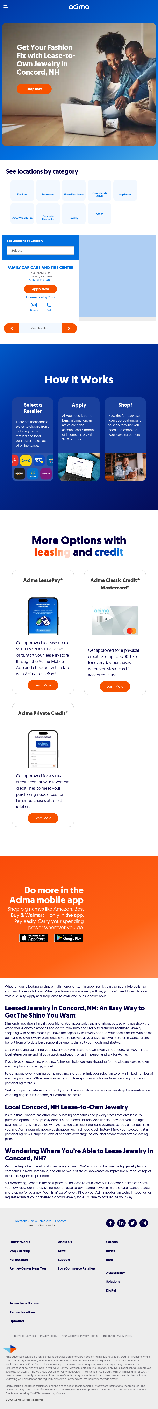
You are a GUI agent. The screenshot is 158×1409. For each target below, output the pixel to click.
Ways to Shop (20, 1251)
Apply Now (40, 289)
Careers (112, 1242)
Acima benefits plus (24, 1303)
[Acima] (79, 9)
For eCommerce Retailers (77, 1268)
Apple (34, 939)
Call (49, 307)
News (62, 1251)
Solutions (113, 1281)
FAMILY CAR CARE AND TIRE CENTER (40, 267)
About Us (65, 1242)
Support (64, 1260)
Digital (111, 1290)
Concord (60, 1221)
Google (69, 939)
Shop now (34, 89)
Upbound (17, 1321)
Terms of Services (25, 1336)
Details (34, 307)
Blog (109, 1260)
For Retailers (19, 1260)
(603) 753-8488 (41, 280)
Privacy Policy (48, 1336)
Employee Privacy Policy (117, 1336)
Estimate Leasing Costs (40, 297)
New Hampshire (41, 1221)
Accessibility (115, 1272)
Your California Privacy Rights (79, 1336)
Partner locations (22, 1312)
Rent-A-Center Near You (28, 1268)
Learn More (43, 685)
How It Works (20, 1242)
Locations (21, 1221)
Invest (110, 1251)
